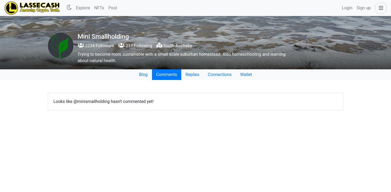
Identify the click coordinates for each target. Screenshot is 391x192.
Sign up (364, 7)
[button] (380, 8)
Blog (143, 74)
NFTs (99, 7)
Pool (112, 7)
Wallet (246, 74)
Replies (192, 74)
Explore (83, 7)
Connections (220, 74)
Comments (166, 74)
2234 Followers (96, 45)
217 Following (135, 45)
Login (347, 7)
